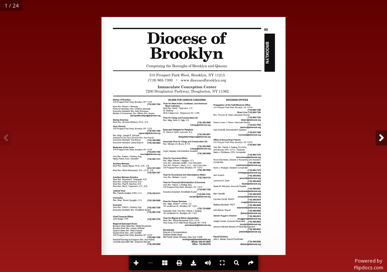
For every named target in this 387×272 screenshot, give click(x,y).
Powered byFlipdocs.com (368, 264)
